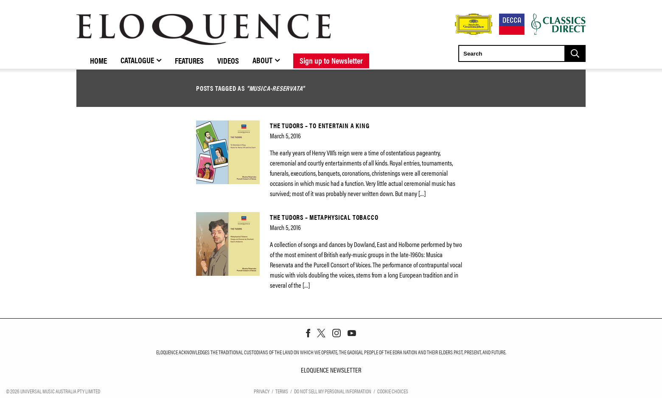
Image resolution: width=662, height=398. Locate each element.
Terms (281, 391)
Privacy (261, 391)
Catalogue (137, 60)
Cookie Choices (392, 391)
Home (98, 60)
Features (189, 60)
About (262, 60)
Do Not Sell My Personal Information (332, 391)
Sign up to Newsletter (331, 60)
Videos (228, 60)
